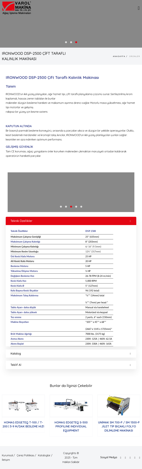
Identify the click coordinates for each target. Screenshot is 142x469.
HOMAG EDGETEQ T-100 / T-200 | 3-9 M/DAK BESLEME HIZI (23, 424)
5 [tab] (81, 207)
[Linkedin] (139, 458)
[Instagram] (130, 458)
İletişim (6, 459)
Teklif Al (70, 365)
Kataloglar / (45, 455)
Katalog (70, 353)
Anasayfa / (120, 56)
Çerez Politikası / (26, 455)
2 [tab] (71, 42)
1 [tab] (66, 42)
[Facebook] (120, 458)
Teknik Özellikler (70, 221)
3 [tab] (76, 42)
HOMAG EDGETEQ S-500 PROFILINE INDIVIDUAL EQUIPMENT (71, 426)
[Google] (134, 458)
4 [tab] (76, 207)
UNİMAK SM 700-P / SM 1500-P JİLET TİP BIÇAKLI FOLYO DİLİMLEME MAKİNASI (119, 426)
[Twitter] (125, 458)
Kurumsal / (8, 455)
